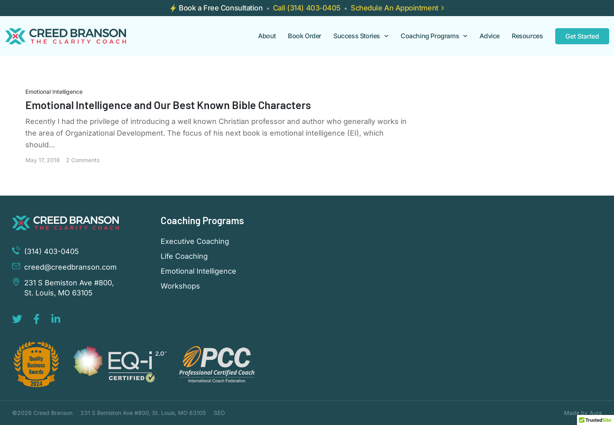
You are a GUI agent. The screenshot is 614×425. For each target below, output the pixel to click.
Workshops (180, 286)
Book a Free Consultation (221, 8)
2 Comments (82, 160)
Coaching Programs (434, 36)
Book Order (304, 36)
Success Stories (361, 36)
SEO (219, 412)
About (267, 36)
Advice (490, 36)
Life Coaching (184, 256)
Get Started (582, 36)
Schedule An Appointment (394, 8)
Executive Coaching (195, 241)
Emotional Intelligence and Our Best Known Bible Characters (168, 104)
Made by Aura (583, 412)
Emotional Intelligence (54, 91)
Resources (527, 36)
